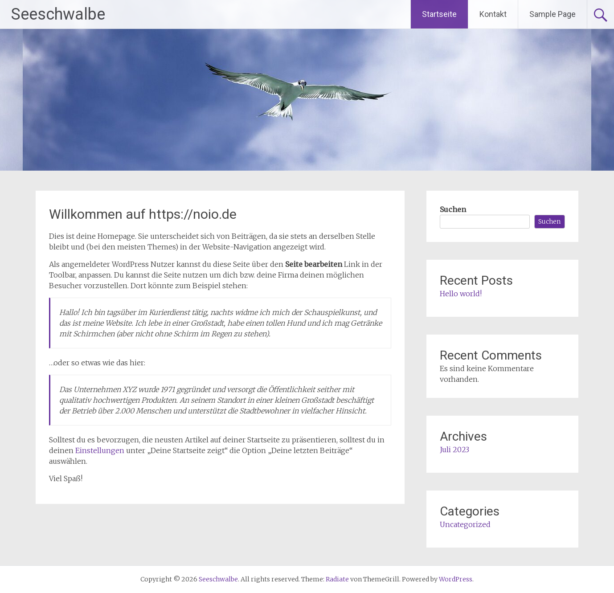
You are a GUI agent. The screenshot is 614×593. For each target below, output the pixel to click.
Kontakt (493, 14)
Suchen (453, 209)
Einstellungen (99, 450)
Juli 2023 (454, 449)
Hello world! (461, 293)
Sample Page (552, 14)
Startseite (439, 14)
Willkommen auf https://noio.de (143, 214)
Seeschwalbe (58, 14)
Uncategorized (465, 524)
